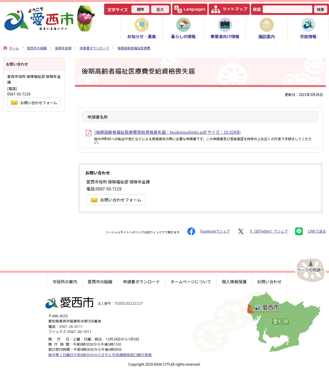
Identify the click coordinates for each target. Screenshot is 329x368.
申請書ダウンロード (94, 48)
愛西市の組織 (37, 48)
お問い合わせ (269, 281)
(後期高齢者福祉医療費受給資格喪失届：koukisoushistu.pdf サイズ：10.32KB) (163, 132)
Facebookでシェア (208, 231)
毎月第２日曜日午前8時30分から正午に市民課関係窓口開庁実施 (100, 354)
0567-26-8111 (71, 326)
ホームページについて (190, 281)
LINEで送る (310, 231)
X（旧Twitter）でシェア (262, 231)
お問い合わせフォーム (116, 200)
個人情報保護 (234, 281)
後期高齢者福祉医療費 (133, 48)
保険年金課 (63, 48)
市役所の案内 (64, 281)
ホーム (11, 48)
